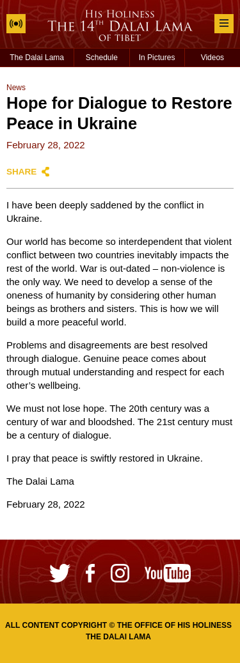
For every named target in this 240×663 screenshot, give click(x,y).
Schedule (102, 57)
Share (21, 171)
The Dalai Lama (37, 57)
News (16, 87)
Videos (212, 57)
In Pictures (157, 57)
